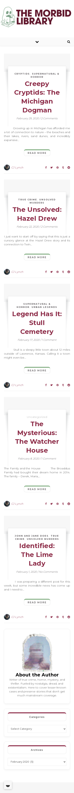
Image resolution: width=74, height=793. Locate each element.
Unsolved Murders (43, 539)
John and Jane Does (32, 535)
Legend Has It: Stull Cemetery (37, 322)
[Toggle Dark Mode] (8, 785)
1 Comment (49, 339)
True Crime (27, 199)
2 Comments (49, 118)
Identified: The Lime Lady (37, 554)
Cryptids (22, 73)
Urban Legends (44, 307)
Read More (37, 152)
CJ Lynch (17, 167)
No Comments (48, 571)
